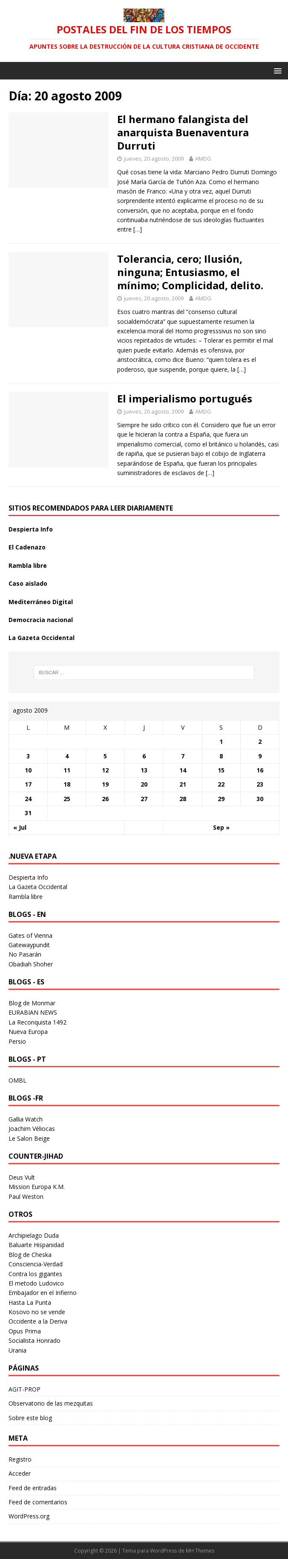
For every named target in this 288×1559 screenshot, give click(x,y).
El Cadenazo (27, 547)
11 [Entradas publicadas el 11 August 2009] (66, 770)
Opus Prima (25, 1331)
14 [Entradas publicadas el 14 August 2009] (182, 770)
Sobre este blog (30, 1418)
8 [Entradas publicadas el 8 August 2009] (221, 756)
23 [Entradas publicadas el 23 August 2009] (259, 784)
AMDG (203, 158)
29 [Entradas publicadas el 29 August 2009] (221, 799)
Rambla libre (28, 565)
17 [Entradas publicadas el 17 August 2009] (28, 784)
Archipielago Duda (34, 1235)
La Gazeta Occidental (42, 638)
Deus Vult (22, 1177)
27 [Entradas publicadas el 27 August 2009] (144, 799)
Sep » (221, 827)
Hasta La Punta (30, 1302)
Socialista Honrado (34, 1340)
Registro (20, 1459)
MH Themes (200, 1550)
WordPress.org (29, 1516)
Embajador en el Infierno (43, 1293)
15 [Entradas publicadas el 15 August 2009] (221, 770)
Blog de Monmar (32, 1003)
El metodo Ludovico (36, 1283)
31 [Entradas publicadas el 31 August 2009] (28, 813)
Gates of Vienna (30, 935)
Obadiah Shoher (31, 964)
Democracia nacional (41, 620)
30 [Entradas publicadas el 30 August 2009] (259, 799)
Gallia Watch (26, 1119)
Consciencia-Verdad (36, 1264)
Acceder (20, 1473)
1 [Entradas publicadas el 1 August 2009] (221, 741)
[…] (137, 229)
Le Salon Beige (29, 1138)
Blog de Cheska (30, 1255)
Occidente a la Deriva (38, 1321)
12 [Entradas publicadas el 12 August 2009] (105, 770)
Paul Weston (26, 1196)
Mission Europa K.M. (37, 1187)
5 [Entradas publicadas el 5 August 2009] (105, 756)
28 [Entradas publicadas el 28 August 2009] (182, 799)
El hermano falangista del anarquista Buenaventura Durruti (183, 132)
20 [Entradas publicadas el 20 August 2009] (144, 784)
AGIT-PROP (24, 1389)
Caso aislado (28, 583)
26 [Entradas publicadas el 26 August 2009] (105, 799)
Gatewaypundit (29, 945)
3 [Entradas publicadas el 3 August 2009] (28, 756)
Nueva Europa (28, 1032)
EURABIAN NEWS (33, 1012)
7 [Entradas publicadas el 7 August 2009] (182, 756)
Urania (17, 1350)
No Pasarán (25, 954)
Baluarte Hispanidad (36, 1245)
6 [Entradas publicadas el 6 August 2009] (144, 756)
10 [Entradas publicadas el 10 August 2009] (28, 770)
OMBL (17, 1080)
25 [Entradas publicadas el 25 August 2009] (66, 799)
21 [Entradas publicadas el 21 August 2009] (182, 784)
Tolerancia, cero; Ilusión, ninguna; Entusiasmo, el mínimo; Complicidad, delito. (190, 272)
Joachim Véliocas (32, 1128)
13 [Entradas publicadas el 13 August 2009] (144, 770)
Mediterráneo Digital (41, 602)
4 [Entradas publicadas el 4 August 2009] (67, 756)
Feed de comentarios (38, 1502)
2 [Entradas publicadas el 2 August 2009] (260, 741)
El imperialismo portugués (184, 398)
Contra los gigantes (35, 1274)
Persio (17, 1041)
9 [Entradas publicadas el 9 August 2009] (260, 756)
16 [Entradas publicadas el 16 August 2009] (259, 770)
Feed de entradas (33, 1488)
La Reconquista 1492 (37, 1022)
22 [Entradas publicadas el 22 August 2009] (221, 784)
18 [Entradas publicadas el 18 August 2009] (66, 784)
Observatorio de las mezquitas (51, 1403)
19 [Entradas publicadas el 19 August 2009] (105, 784)
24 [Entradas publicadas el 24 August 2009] (28, 799)
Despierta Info (31, 529)
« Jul (19, 827)
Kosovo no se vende (37, 1312)
